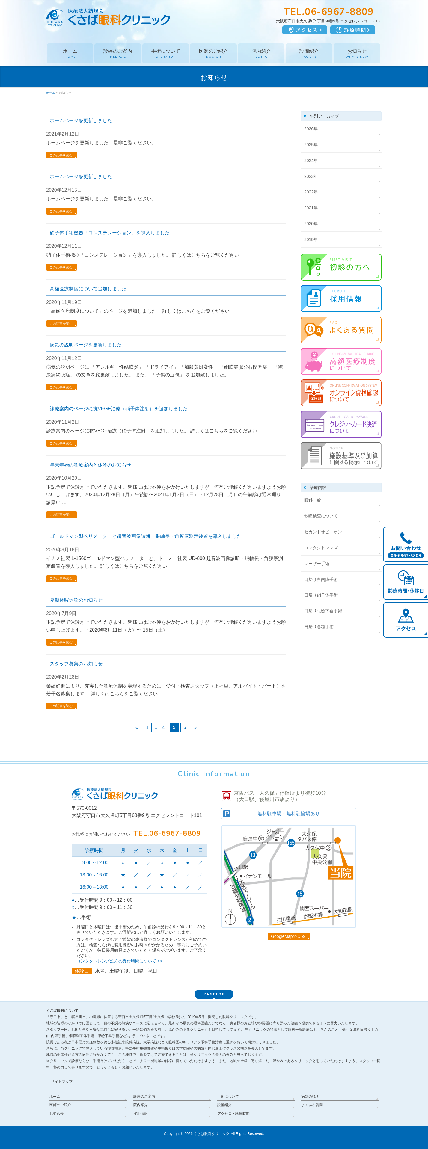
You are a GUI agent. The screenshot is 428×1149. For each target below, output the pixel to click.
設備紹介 (224, 1105)
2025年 (311, 144)
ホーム (54, 1096)
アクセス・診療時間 (233, 1114)
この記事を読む (61, 155)
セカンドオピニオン (323, 531)
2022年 (311, 192)
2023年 (311, 176)
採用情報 (140, 1114)
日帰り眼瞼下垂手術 (323, 610)
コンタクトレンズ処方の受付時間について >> (119, 961)
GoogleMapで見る (288, 936)
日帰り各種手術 (319, 626)
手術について (228, 1096)
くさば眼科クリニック (212, 1134)
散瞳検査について (321, 516)
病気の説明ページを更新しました (86, 344)
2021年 (311, 207)
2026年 (311, 128)
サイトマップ (62, 1081)
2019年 (311, 239)
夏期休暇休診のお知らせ (76, 599)
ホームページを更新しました (81, 120)
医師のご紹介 (60, 1105)
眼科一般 (312, 500)
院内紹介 (140, 1105)
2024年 (311, 160)
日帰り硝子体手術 (321, 595)
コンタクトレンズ (321, 547)
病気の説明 (310, 1096)
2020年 (311, 223)
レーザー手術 (316, 563)
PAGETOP (214, 994)
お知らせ (56, 1114)
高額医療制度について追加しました (88, 288)
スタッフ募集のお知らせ (76, 663)
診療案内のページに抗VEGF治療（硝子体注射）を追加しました (119, 408)
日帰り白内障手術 (321, 579)
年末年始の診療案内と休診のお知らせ (90, 464)
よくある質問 (312, 1105)
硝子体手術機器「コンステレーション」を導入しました (110, 232)
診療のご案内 (144, 1096)
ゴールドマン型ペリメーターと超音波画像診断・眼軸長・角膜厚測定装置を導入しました (146, 536)
